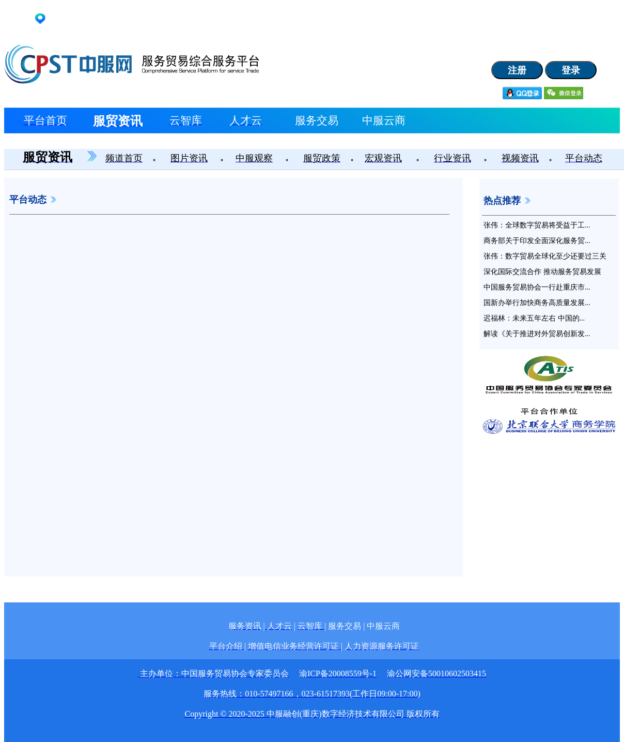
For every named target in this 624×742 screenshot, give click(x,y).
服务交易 (316, 120)
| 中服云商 (381, 626)
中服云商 (383, 120)
